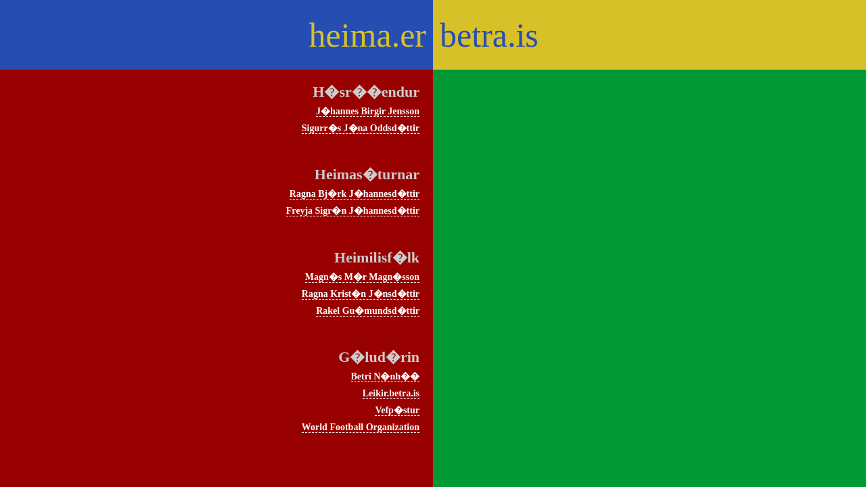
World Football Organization (360, 427)
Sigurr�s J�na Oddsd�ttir (360, 128)
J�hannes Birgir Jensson (367, 111)
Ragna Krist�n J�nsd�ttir (360, 294)
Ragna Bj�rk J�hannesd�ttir (354, 194)
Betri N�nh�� (385, 376)
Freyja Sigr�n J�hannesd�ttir (352, 211)
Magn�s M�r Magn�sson (362, 277)
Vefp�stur (397, 410)
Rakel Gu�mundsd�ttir (367, 311)
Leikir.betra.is (391, 393)
